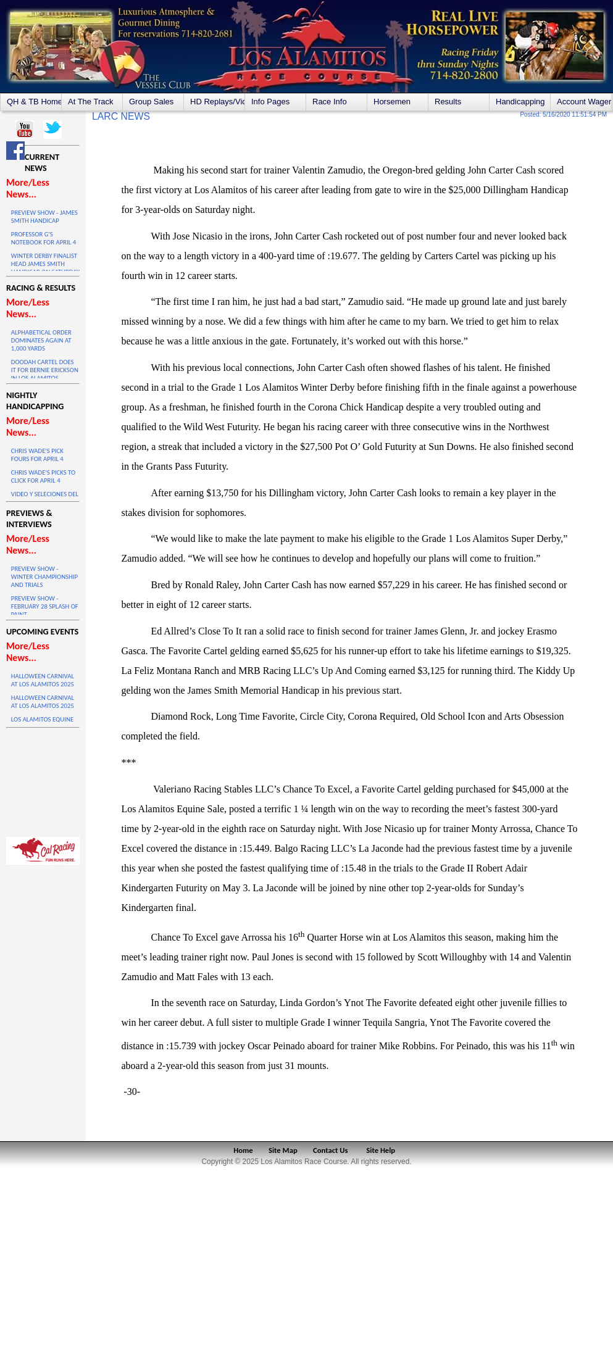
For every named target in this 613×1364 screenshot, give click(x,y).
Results (448, 101)
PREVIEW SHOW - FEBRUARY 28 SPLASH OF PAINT (44, 606)
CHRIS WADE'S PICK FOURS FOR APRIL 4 (37, 455)
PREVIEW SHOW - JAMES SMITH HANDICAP (44, 217)
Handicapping (520, 101)
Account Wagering (584, 101)
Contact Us (330, 1150)
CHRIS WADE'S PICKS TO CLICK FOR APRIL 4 (43, 476)
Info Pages (270, 101)
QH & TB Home (34, 101)
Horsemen (392, 101)
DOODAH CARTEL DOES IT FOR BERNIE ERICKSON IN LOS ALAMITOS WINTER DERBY (44, 374)
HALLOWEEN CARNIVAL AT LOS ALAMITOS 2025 (42, 680)
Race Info (329, 101)
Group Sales (151, 101)
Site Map (283, 1150)
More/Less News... (27, 188)
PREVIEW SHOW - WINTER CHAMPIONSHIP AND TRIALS (44, 577)
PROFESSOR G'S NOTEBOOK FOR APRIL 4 (43, 238)
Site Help (380, 1150)
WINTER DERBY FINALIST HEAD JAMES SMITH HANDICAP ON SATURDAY (45, 264)
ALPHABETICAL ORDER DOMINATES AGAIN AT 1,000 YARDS (41, 340)
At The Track (90, 101)
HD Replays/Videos (217, 101)
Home (242, 1150)
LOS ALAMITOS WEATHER (43, 779)
